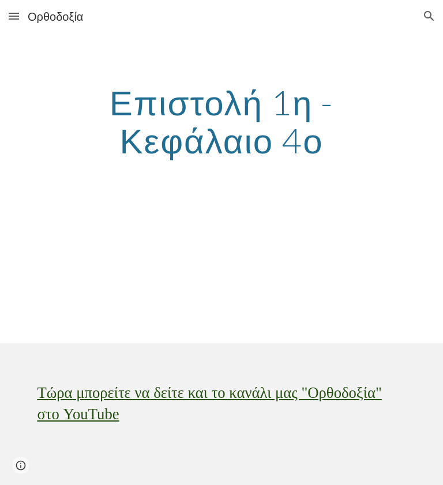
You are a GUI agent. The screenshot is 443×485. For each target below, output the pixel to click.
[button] (14, 16)
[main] (221, 121)
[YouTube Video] (189, 276)
